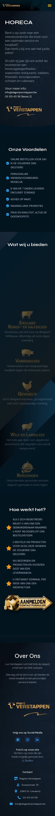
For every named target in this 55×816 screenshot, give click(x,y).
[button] (50, 5)
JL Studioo (27, 760)
